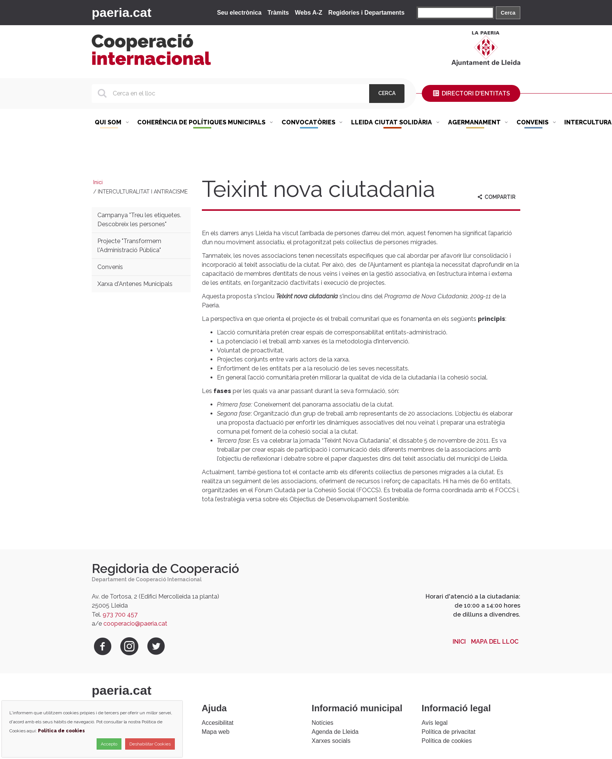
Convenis (110, 267)
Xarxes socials (331, 741)
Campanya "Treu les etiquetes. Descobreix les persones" (139, 220)
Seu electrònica (239, 12)
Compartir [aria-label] (495, 197)
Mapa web (216, 732)
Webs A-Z (308, 12)
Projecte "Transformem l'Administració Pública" (129, 245)
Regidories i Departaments (366, 12)
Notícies (322, 723)
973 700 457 (120, 614)
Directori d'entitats (471, 93)
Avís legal (435, 723)
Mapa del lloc (494, 641)
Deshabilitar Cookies (150, 744)
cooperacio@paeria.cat (135, 623)
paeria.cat (121, 12)
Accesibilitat (217, 723)
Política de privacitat (449, 732)
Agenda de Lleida (335, 732)
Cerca (508, 13)
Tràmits (278, 12)
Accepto (109, 744)
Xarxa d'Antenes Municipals (135, 283)
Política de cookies (447, 741)
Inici (98, 182)
